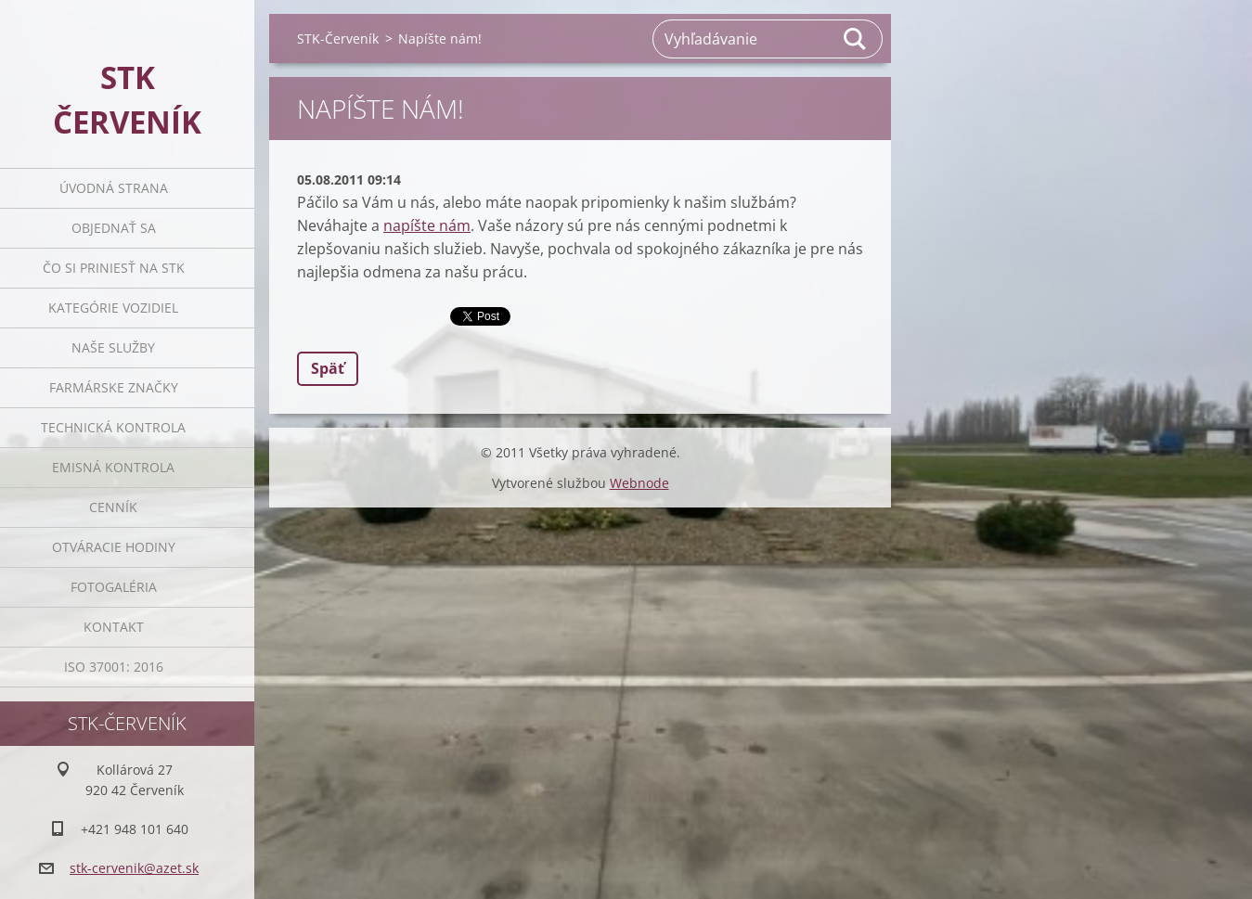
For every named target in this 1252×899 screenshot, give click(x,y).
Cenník (113, 507)
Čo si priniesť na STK (114, 267)
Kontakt (114, 627)
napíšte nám (427, 225)
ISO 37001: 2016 (113, 666)
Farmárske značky (113, 387)
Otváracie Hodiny (113, 547)
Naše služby (113, 347)
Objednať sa (113, 228)
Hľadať (856, 39)
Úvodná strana (113, 188)
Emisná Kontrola (113, 467)
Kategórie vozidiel (113, 307)
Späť (327, 368)
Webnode (639, 483)
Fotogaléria (114, 587)
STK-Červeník (338, 38)
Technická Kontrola (113, 427)
